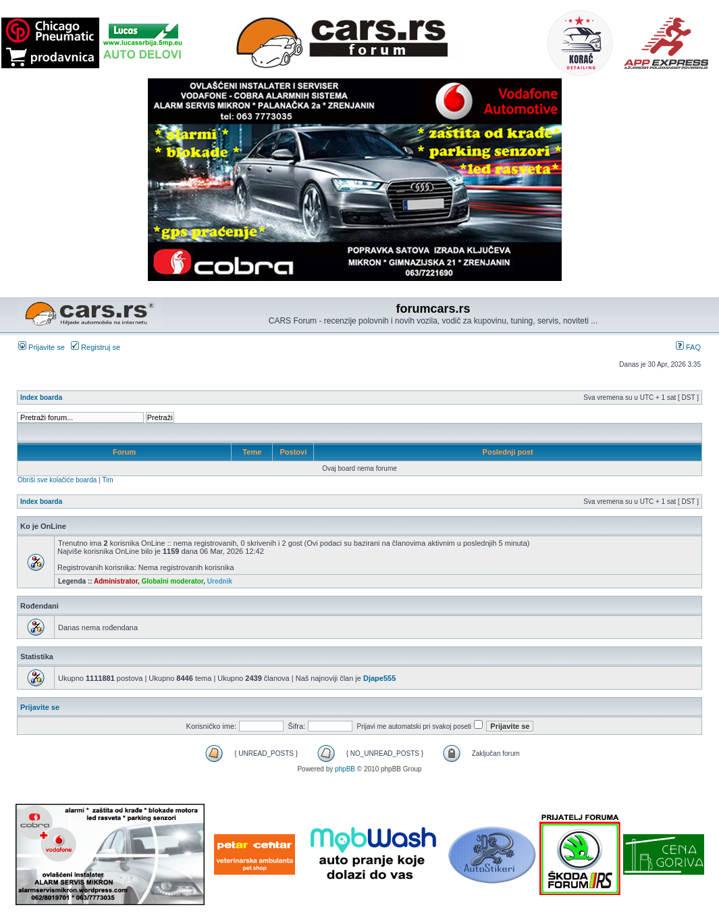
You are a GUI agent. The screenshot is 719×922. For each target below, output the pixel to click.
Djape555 (379, 678)
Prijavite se (41, 347)
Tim (107, 480)
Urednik (219, 581)
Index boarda (41, 397)
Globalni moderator (173, 581)
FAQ (688, 347)
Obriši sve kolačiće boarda (57, 480)
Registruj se (95, 347)
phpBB (345, 769)
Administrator (116, 581)
